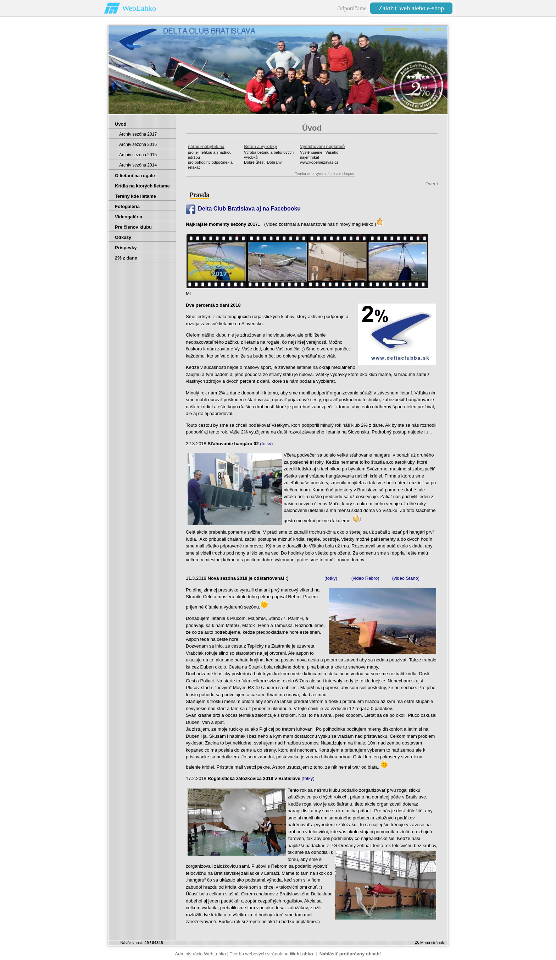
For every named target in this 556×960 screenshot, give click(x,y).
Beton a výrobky (260, 146)
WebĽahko (139, 8)
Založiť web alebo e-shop (411, 8)
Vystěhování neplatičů (322, 146)
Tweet (432, 183)
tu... (427, 432)
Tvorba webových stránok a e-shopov (324, 174)
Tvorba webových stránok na (271, 953)
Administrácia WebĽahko (200, 953)
